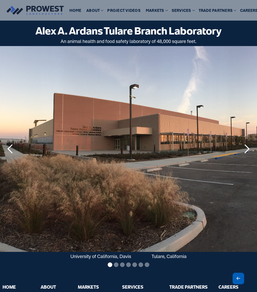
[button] (94, 10)
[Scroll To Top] (238, 278)
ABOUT (48, 287)
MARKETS (88, 287)
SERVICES (132, 287)
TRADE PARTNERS (188, 287)
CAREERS (228, 287)
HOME (75, 10)
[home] (32, 10)
